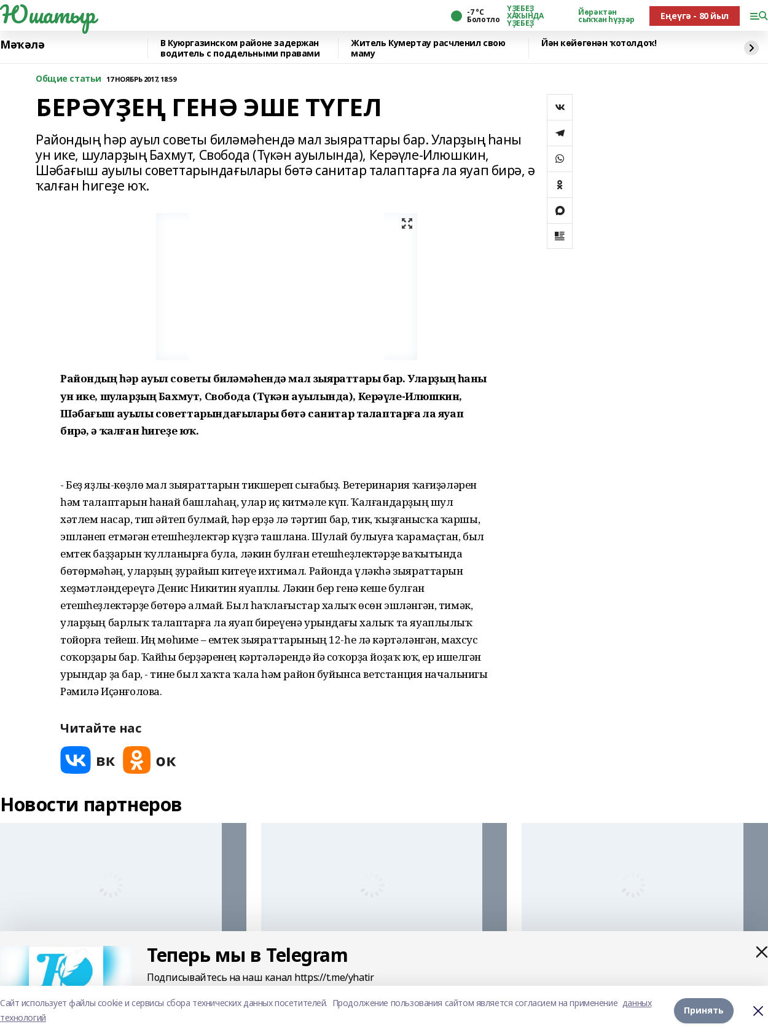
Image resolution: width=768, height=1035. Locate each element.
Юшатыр (47, 14)
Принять (704, 1010)
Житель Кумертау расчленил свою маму (428, 48)
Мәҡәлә (22, 45)
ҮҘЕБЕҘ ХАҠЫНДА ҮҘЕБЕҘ (525, 16)
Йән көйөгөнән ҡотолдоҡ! (598, 43)
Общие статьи (68, 79)
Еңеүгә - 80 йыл (694, 16)
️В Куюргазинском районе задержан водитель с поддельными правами (239, 48)
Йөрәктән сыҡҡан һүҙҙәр (606, 16)
